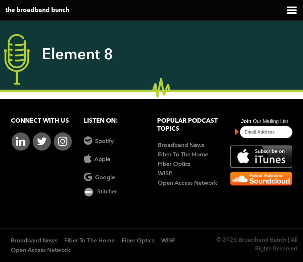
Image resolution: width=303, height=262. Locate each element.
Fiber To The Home (183, 155)
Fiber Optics (174, 164)
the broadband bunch (37, 10)
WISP (165, 174)
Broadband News (181, 145)
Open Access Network (187, 183)
